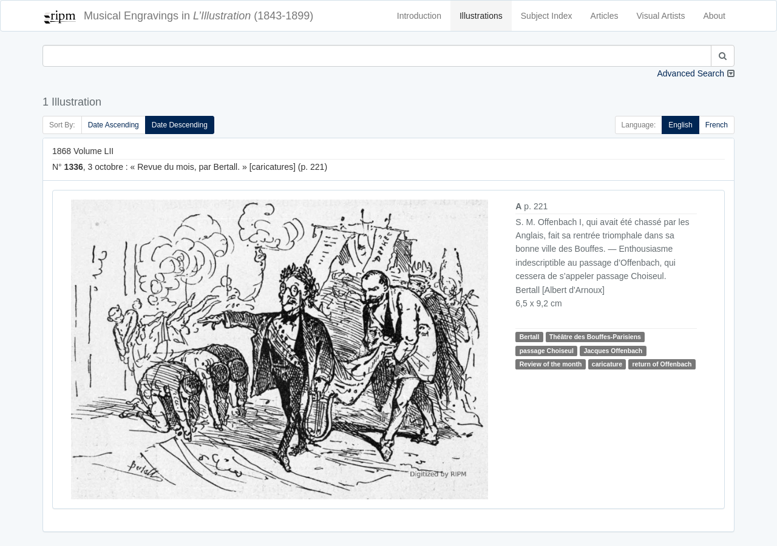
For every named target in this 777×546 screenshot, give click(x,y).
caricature (607, 364)
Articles (605, 16)
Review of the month (551, 364)
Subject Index (546, 16)
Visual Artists (661, 16)
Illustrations (481, 16)
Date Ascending (113, 125)
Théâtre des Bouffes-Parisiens (595, 336)
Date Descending (180, 125)
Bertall (530, 336)
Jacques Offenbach (612, 350)
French (716, 125)
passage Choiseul (547, 350)
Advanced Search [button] (690, 73)
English (680, 125)
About (714, 16)
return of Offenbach (661, 364)
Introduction (419, 16)
